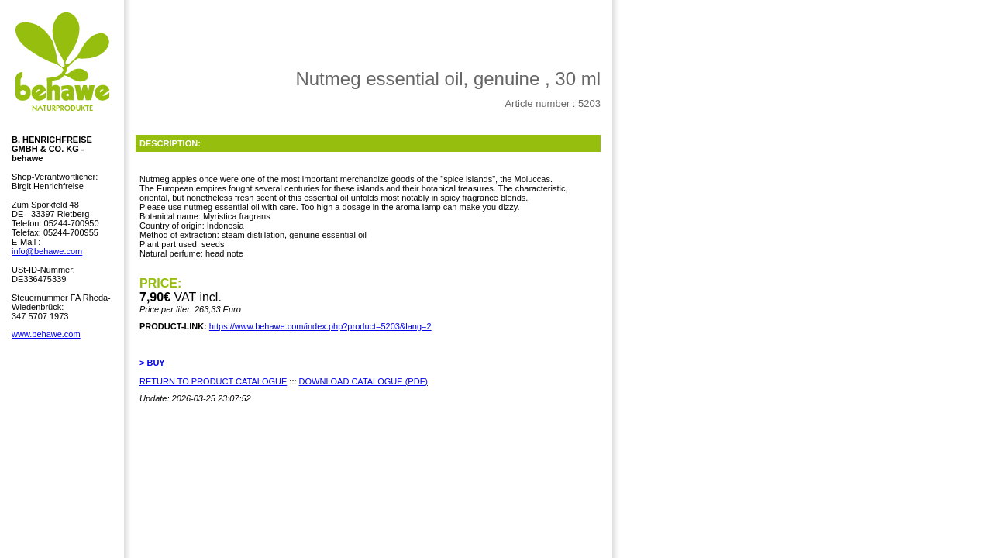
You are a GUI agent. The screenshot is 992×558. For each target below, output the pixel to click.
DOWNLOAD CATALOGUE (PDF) (363, 381)
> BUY (152, 362)
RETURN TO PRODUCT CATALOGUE (213, 381)
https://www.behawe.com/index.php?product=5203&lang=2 (320, 326)
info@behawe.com (47, 251)
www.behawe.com (46, 334)
